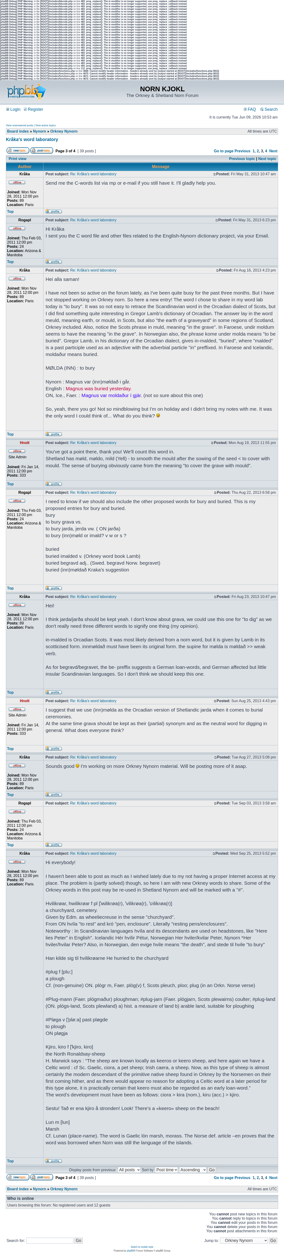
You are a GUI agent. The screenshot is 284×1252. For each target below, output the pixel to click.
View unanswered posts (19, 125)
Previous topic (242, 159)
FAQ (250, 109)
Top (10, 212)
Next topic (267, 159)
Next (273, 151)
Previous (243, 151)
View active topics (45, 125)
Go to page (224, 151)
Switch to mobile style (142, 1247)
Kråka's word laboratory (32, 139)
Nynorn (39, 131)
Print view (18, 159)
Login (13, 109)
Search (269, 109)
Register (33, 109)
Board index (18, 131)
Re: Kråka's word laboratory (93, 174)
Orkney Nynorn (64, 131)
